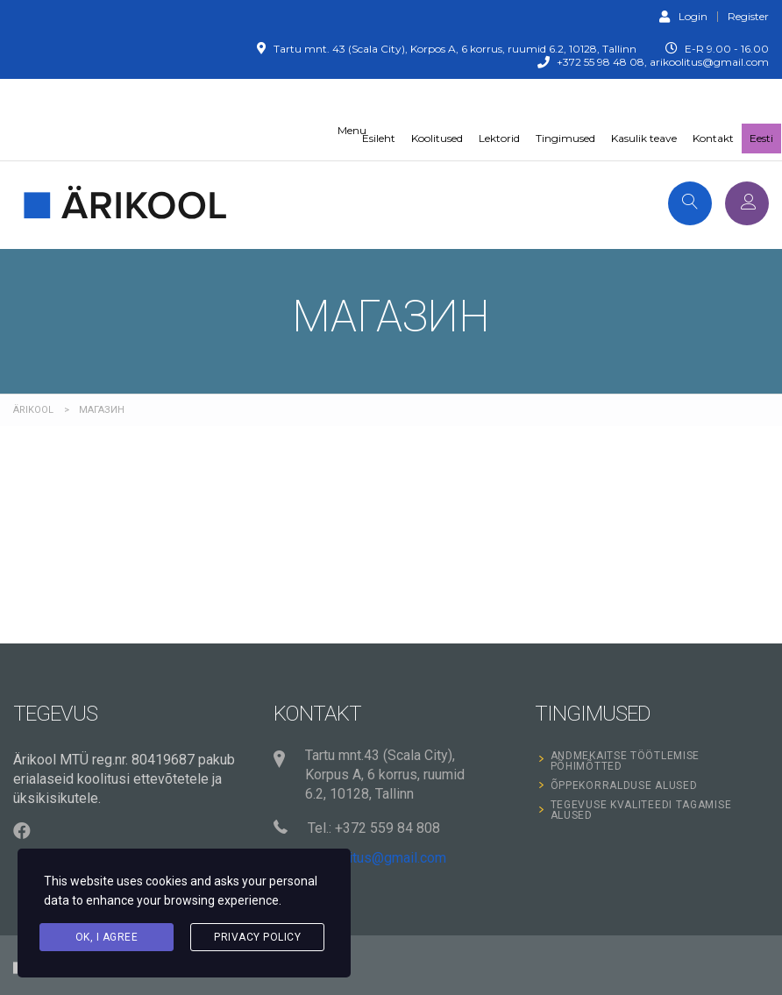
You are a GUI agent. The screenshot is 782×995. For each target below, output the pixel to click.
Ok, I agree (107, 937)
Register (748, 16)
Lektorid (499, 138)
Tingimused (565, 138)
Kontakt (713, 138)
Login (683, 16)
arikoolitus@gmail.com (377, 857)
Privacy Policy (257, 937)
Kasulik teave (644, 138)
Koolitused (437, 138)
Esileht (378, 138)
